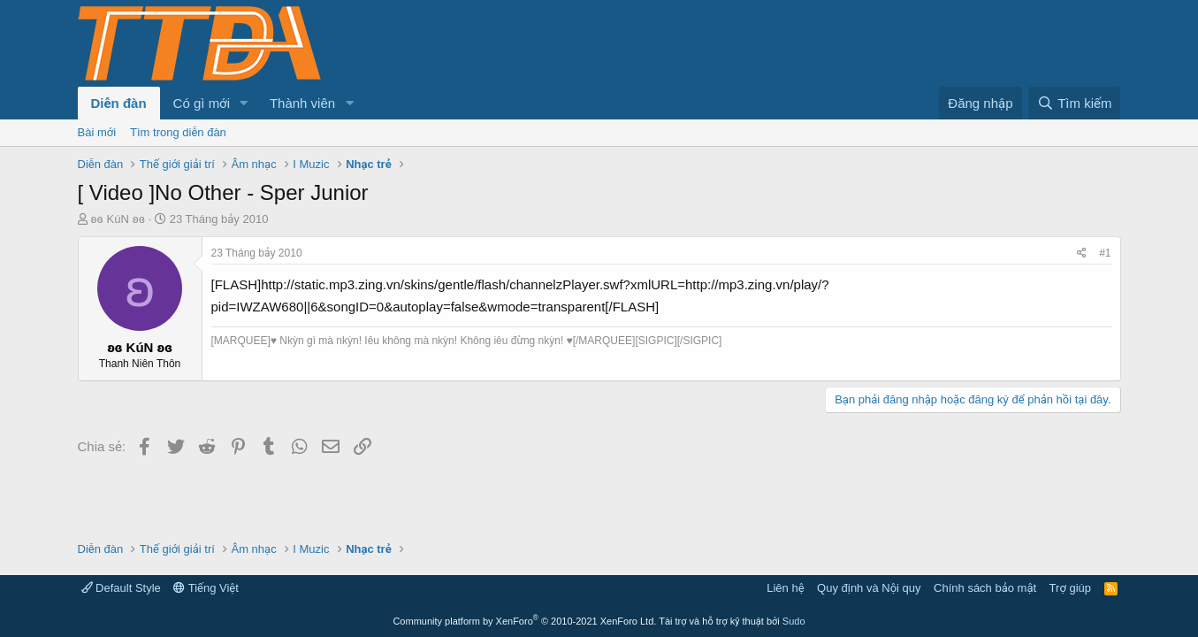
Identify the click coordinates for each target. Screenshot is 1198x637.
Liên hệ (785, 588)
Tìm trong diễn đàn (178, 132)
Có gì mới (201, 103)
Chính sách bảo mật (985, 588)
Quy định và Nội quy (869, 588)
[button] (244, 103)
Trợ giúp (1070, 588)
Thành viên (302, 103)
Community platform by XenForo (524, 621)
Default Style (121, 588)
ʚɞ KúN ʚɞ (117, 219)
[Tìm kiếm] (1074, 103)
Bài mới (97, 132)
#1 (1104, 253)
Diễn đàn (119, 103)
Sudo (793, 621)
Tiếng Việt (206, 588)
